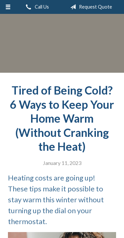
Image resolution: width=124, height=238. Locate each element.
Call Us (36, 7)
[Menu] (8, 7)
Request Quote (89, 7)
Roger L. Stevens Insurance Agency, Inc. (62, 46)
